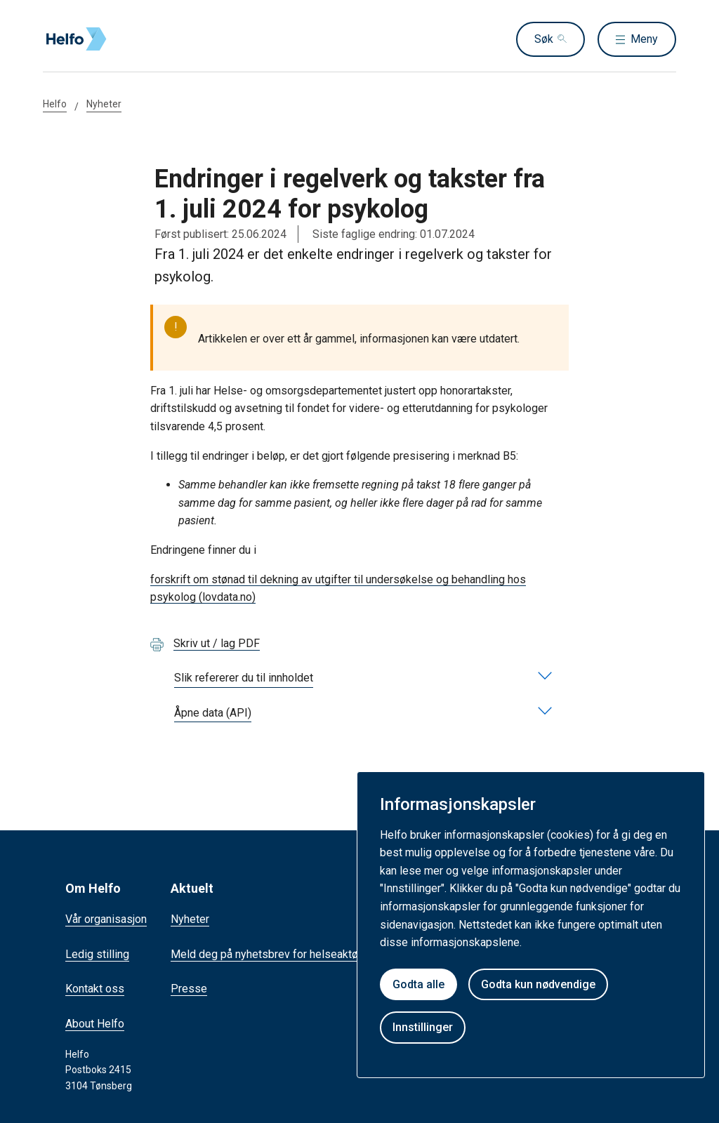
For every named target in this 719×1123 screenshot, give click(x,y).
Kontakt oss (94, 988)
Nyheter (103, 103)
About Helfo (94, 1023)
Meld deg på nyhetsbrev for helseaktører (271, 954)
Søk (543, 39)
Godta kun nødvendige (538, 984)
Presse (189, 988)
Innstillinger (423, 1027)
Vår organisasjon (106, 919)
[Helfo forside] (144, 39)
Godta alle (418, 984)
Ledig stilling (97, 954)
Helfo (55, 103)
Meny (644, 39)
